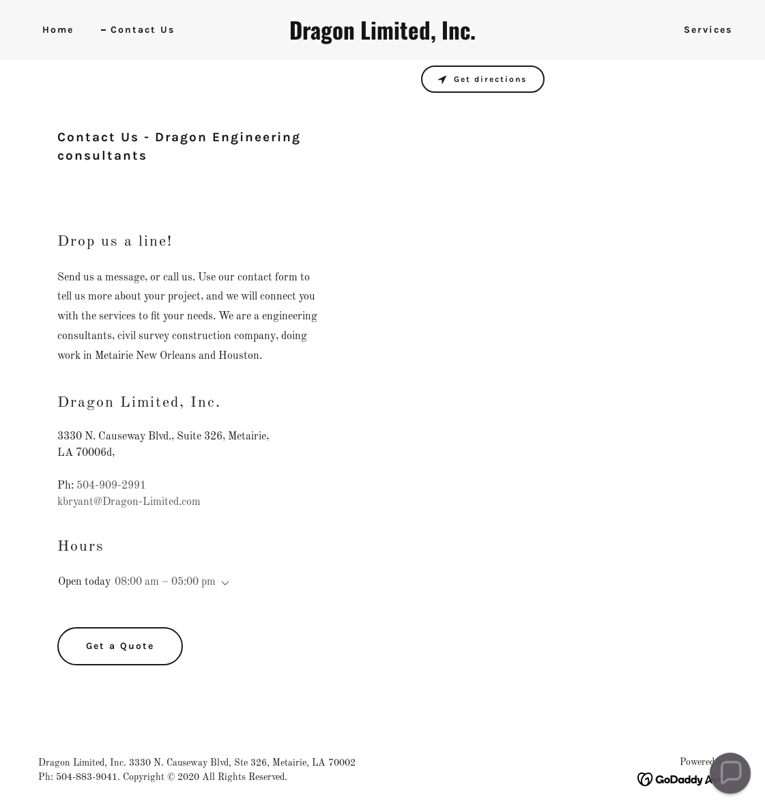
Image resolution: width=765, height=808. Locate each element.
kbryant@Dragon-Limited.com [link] (129, 502)
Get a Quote (120, 646)
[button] (222, 583)
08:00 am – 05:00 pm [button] (165, 582)
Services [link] (708, 29)
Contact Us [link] (143, 29)
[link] (383, 36)
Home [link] (58, 29)
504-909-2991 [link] (111, 485)
